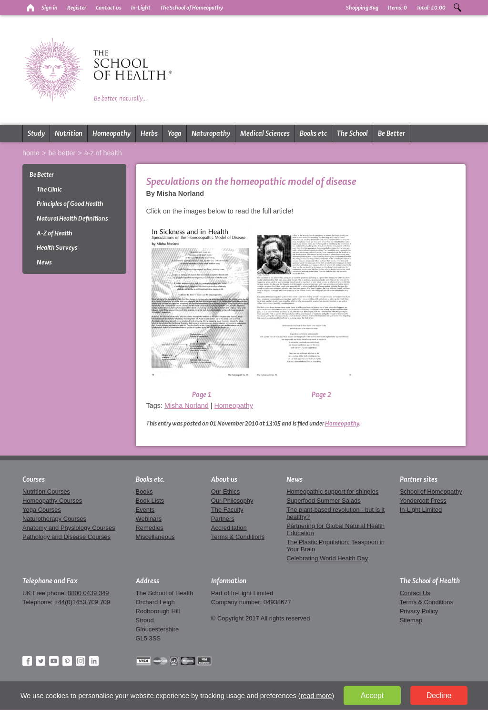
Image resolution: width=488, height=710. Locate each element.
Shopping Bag (362, 7)
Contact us (109, 7)
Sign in (49, 7)
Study (36, 133)
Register (76, 7)
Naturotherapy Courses (54, 518)
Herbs (149, 133)
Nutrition (68, 133)
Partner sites (418, 479)
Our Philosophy (232, 500)
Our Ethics (225, 491)
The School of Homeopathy (191, 7)
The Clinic (49, 189)
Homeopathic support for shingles (332, 491)
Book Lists (150, 500)
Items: (397, 7)
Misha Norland (186, 405)
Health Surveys (57, 247)
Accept (372, 695)
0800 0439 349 (88, 593)
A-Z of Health (103, 153)
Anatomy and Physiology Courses (68, 527)
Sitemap (411, 620)
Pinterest (67, 661)
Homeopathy (111, 133)
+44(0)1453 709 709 (82, 602)
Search (457, 7)
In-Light (141, 7)
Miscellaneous (155, 536)
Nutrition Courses (46, 491)
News (44, 262)
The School (352, 133)
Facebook (27, 661)
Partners (222, 518)
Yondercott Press (423, 500)
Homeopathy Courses (52, 500)
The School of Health (430, 581)
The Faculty (227, 509)
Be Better (391, 133)
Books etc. (150, 479)
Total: (431, 7)
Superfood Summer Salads (323, 500)
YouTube (54, 661)
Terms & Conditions (237, 536)
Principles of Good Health (70, 203)
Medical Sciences (265, 133)
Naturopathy (211, 133)
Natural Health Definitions (72, 218)
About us (224, 479)
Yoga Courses (41, 509)
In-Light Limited (421, 509)
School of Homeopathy (431, 491)
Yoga (175, 133)
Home (31, 153)
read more (316, 696)
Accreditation (229, 527)
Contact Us (415, 593)
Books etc (313, 133)
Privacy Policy (419, 611)
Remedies (149, 527)
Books (144, 491)
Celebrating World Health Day (327, 558)
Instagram (80, 661)
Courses (33, 479)
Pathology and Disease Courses (66, 536)
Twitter (40, 661)
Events (145, 509)
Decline (439, 695)
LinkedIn (94, 661)
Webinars (149, 518)
